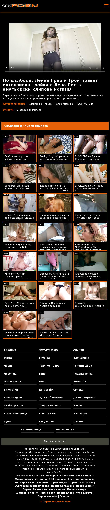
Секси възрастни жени (69, 459)
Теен (42, 381)
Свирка (78, 389)
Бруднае (10, 349)
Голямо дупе (13, 397)
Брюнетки (11, 389)
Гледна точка (83, 373)
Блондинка (35, 104)
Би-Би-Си (79, 381)
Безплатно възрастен (53, 448)
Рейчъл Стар (48, 413)
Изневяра (80, 413)
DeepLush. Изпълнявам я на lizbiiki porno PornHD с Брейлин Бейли (55, 276)
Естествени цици (15, 413)
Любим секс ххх (32, 459)
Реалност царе (49, 365)
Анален (78, 349)
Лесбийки (10, 373)
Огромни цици (31, 429)
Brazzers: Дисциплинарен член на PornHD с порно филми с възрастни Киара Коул (89, 307)
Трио (42, 373)
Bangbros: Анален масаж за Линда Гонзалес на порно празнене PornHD (55, 218)
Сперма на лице (50, 405)
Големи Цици (82, 365)
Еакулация (46, 421)
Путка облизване (51, 397)
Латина (78, 421)
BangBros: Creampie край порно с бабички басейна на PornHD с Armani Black (20, 307)
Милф (48, 104)
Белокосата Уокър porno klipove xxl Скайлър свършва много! (54, 335)
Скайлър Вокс (13, 405)
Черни (8, 365)
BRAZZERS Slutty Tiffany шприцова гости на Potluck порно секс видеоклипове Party (89, 189)
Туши (7, 421)
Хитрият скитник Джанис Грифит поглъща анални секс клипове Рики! (18, 277)
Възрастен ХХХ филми (28, 452)
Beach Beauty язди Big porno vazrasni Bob (18, 246)
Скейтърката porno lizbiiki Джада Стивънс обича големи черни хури (18, 160)
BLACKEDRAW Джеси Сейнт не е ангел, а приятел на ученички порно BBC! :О (88, 160)
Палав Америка (64, 104)
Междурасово (48, 349)
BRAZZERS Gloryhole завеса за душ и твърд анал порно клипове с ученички (53, 248)
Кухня (77, 405)
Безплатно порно (55, 441)
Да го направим (84, 397)
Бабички (45, 357)
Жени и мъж (12, 381)
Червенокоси (65, 429)
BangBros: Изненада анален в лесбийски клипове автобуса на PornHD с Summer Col (17, 189)
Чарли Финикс (84, 104)
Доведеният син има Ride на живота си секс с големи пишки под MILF (55, 188)
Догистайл (46, 389)
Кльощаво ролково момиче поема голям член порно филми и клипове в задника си (88, 277)
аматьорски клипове (28, 110)
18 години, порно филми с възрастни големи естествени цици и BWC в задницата (20, 336)
